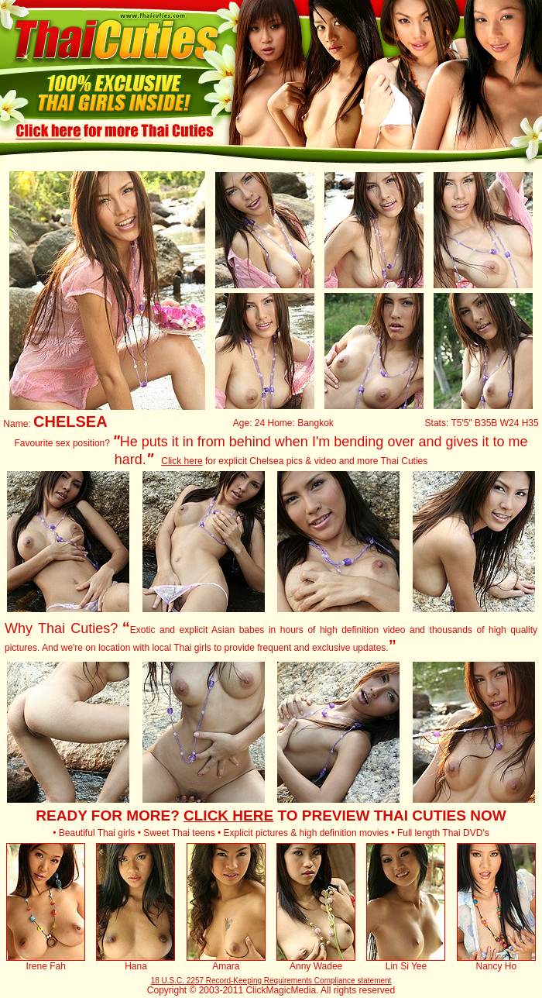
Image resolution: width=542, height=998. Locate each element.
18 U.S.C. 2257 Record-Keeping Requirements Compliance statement (271, 980)
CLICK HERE (228, 815)
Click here (181, 461)
